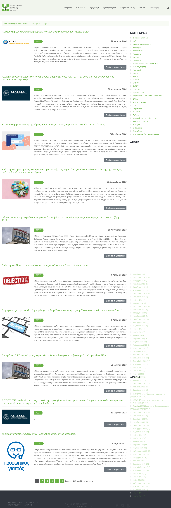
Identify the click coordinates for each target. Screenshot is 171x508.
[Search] (158, 7)
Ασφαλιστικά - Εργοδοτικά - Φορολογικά (147, 96)
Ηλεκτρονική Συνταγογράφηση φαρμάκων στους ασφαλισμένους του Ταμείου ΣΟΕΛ (45, 31)
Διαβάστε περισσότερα (115, 67)
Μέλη (135, 41)
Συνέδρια (136, 125)
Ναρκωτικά (137, 70)
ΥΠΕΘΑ (136, 83)
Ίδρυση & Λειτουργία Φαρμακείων (145, 64)
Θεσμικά (136, 57)
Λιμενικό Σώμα (138, 92)
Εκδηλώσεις (137, 128)
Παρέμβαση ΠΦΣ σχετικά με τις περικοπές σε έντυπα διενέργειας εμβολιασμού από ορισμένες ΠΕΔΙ (54, 355)
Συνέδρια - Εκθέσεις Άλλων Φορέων (146, 134)
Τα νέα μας (137, 47)
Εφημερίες (68, 8)
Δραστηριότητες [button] (109, 8)
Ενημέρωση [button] (93, 8)
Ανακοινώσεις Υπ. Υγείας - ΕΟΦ (145, 118)
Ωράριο (135, 73)
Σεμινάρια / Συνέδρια (140, 121)
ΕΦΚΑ (135, 99)
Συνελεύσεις (137, 131)
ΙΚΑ (134, 105)
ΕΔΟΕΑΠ (136, 89)
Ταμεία (46, 24)
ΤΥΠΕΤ (135, 86)
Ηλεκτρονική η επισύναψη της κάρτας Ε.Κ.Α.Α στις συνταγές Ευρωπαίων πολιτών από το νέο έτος (53, 124)
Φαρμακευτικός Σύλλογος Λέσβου (16, 24)
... (57, 481)
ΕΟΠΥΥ (38, 134)
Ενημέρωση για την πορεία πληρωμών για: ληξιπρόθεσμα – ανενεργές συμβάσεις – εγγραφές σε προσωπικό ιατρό (62, 310)
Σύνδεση (142, 8)
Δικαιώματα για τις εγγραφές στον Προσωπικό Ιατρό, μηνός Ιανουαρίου (39, 434)
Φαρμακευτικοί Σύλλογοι (142, 44)
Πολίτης (136, 115)
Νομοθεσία (137, 54)
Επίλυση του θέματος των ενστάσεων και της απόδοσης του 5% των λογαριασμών (45, 265)
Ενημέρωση (36, 24)
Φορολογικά (137, 109)
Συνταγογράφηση (139, 67)
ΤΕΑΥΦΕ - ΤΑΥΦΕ (139, 102)
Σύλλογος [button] (79, 8)
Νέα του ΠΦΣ (138, 51)
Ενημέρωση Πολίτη (128, 8)
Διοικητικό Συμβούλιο (141, 38)
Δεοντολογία (137, 60)
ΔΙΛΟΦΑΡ (136, 112)
